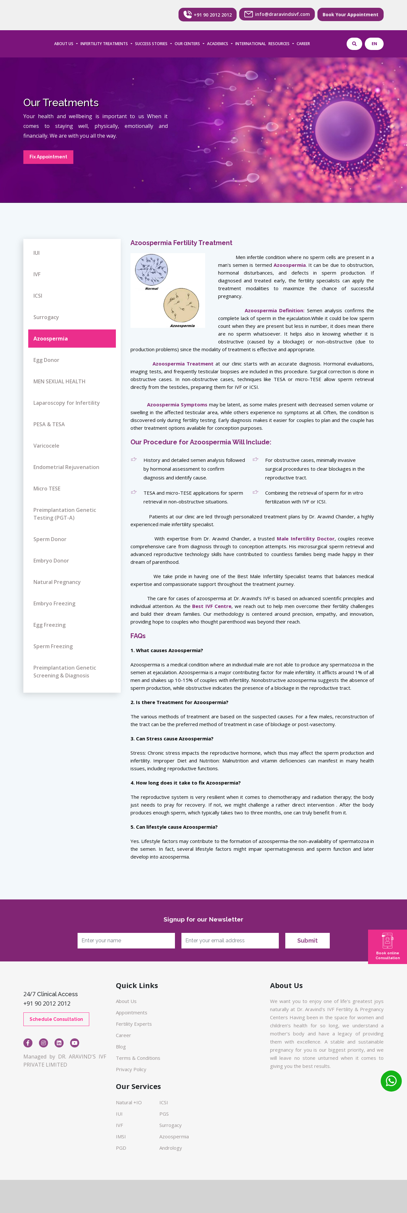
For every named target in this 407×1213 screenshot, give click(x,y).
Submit (307, 940)
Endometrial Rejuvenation (66, 467)
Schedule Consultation (56, 1019)
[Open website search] (354, 44)
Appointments (131, 1012)
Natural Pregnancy (57, 582)
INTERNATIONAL (250, 43)
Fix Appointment (48, 156)
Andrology (170, 1148)
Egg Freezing (49, 624)
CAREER (303, 43)
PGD (121, 1148)
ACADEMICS (217, 43)
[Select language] (374, 44)
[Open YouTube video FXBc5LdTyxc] (74, 1042)
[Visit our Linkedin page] (59, 1042)
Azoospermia (50, 338)
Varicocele (46, 445)
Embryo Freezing (54, 603)
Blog (121, 1046)
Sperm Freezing (53, 646)
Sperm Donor (50, 539)
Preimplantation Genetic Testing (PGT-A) (64, 513)
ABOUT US (63, 43)
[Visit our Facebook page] (27, 1042)
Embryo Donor (51, 560)
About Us (126, 1001)
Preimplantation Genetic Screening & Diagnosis (64, 671)
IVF (37, 274)
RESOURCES (279, 43)
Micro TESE (46, 488)
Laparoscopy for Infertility (66, 402)
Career (123, 1035)
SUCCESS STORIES (151, 43)
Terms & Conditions (138, 1058)
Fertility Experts (134, 1024)
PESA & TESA (49, 424)
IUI (36, 252)
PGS (164, 1113)
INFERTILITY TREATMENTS (104, 43)
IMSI (121, 1136)
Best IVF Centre (211, 606)
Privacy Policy (131, 1069)
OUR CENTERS (187, 43)
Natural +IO (129, 1102)
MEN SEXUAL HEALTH (59, 381)
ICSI (37, 295)
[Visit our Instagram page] (43, 1042)
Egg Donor (46, 360)
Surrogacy (46, 317)
